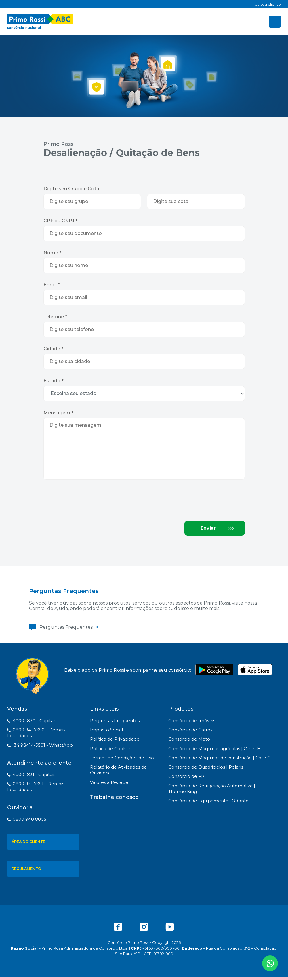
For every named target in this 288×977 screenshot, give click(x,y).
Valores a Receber (110, 782)
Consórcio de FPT (187, 776)
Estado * (53, 380)
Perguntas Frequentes (66, 627)
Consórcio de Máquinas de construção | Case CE (220, 757)
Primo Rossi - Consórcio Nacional (40, 21)
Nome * (52, 252)
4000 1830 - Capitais (34, 720)
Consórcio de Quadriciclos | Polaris (205, 767)
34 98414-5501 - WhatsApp (43, 745)
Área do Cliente (28, 841)
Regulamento (26, 869)
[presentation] (87, 501)
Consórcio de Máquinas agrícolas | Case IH (214, 748)
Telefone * (55, 316)
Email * (51, 284)
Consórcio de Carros (190, 730)
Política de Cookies (110, 748)
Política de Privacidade (115, 739)
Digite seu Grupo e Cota (71, 188)
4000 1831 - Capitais (34, 774)
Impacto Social (106, 730)
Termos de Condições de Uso (122, 757)
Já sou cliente (268, 4)
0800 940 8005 (29, 819)
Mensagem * (58, 412)
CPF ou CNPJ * (60, 220)
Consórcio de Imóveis (191, 720)
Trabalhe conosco (114, 797)
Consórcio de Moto (189, 739)
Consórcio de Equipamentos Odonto (208, 800)
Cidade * (53, 348)
